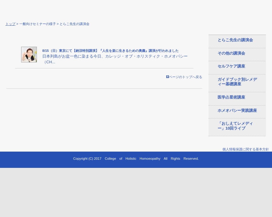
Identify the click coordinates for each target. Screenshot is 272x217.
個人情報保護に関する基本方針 (245, 149)
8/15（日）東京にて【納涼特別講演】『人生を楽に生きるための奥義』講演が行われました (110, 50)
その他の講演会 (231, 53)
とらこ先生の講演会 (235, 40)
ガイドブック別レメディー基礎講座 (237, 81)
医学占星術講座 (231, 97)
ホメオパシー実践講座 (237, 110)
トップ (10, 24)
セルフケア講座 (231, 66)
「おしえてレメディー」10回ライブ (235, 126)
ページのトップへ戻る (184, 77)
